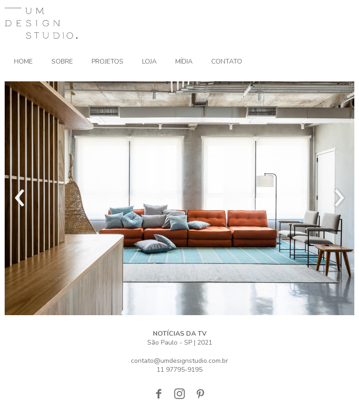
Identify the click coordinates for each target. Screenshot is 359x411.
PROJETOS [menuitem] (107, 61)
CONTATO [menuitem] (226, 61)
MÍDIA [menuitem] (184, 61)
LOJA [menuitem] (149, 61)
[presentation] (20, 198)
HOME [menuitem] (23, 61)
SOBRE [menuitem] (62, 61)
